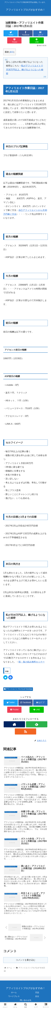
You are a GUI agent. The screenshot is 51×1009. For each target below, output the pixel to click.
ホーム (14, 992)
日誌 (37, 992)
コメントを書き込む (25, 960)
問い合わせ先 (25, 1000)
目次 (37, 996)
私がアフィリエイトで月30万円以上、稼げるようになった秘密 (24, 70)
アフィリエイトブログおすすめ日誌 (18, 689)
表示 (12, 52)
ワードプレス (14, 996)
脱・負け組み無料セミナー (31, 662)
